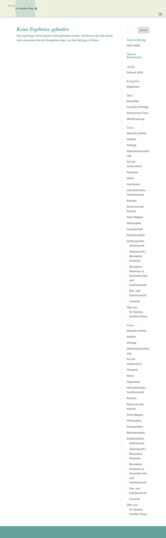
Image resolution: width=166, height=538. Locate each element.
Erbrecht (134, 301)
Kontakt (131, 201)
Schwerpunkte (135, 241)
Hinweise (132, 172)
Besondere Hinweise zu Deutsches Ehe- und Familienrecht (138, 276)
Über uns (132, 307)
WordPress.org (135, 119)
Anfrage (131, 145)
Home (130, 178)
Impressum (133, 184)
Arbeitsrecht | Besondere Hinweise (137, 256)
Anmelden (133, 101)
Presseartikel (135, 229)
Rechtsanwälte (136, 235)
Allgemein (133, 86)
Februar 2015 (135, 72)
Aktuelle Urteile (136, 133)
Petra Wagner (135, 217)
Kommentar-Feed (137, 113)
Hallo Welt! (133, 45)
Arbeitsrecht (136, 245)
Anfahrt (131, 139)
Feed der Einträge (138, 107)
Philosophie (134, 223)
